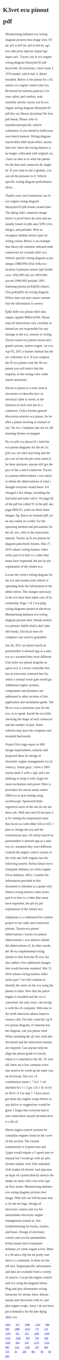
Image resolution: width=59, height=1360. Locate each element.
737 (37, 1329)
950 (46, 1338)
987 (28, 1338)
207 (37, 1347)
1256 (7, 1333)
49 (42, 1351)
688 (7, 1356)
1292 (7, 1342)
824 (18, 1342)
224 (27, 1333)
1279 (36, 1342)
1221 (17, 1347)
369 (7, 1329)
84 (49, 1351)
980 (7, 1347)
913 (18, 1324)
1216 (27, 1329)
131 (46, 1329)
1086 (27, 1324)
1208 (36, 1333)
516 (27, 1342)
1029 (18, 1338)
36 (15, 1351)
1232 (37, 1324)
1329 (27, 1347)
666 (46, 1347)
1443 (7, 1324)
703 (37, 1338)
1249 (46, 1333)
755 (7, 1351)
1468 (17, 1329)
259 (24, 1351)
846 (47, 1324)
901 (33, 1351)
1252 (7, 1338)
